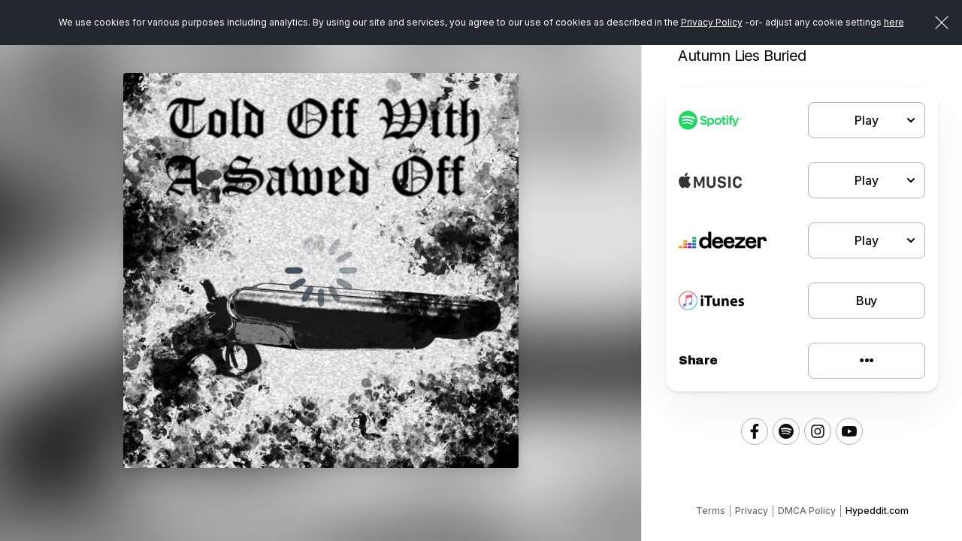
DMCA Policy (807, 510)
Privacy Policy (712, 22)
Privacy (751, 510)
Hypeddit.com (877, 510)
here (894, 22)
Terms (710, 510)
